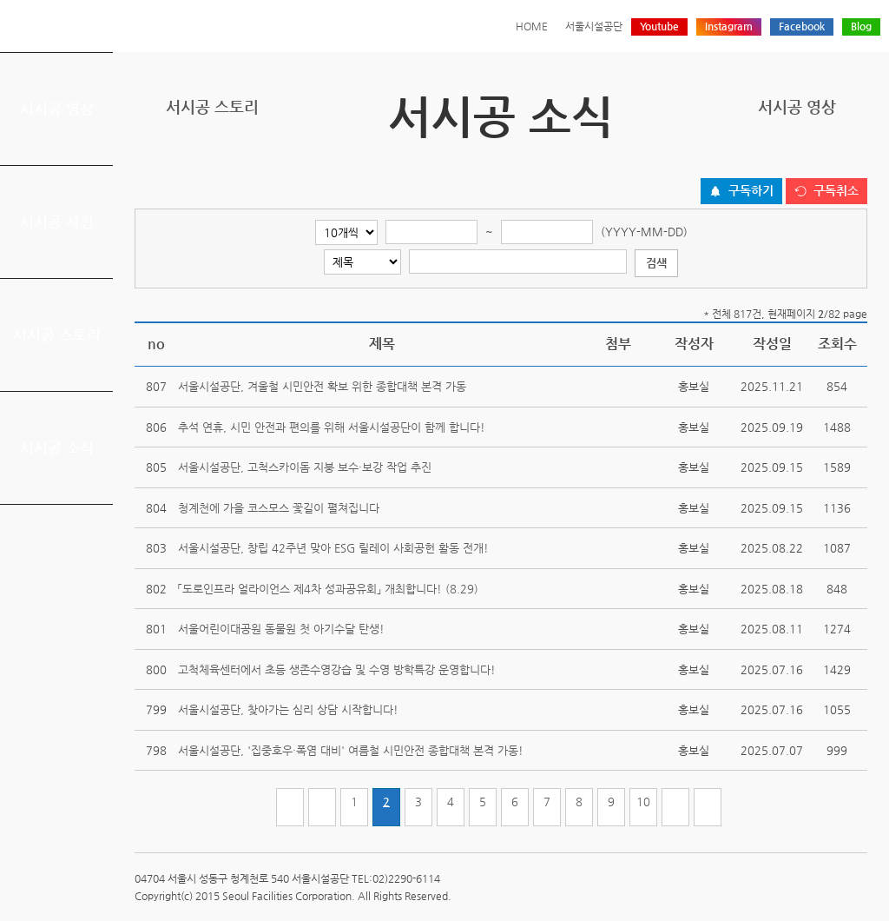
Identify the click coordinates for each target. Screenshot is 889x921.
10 (643, 801)
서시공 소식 (57, 447)
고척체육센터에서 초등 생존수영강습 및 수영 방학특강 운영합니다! (337, 669)
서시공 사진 (57, 221)
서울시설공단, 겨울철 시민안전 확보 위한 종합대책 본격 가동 (322, 386)
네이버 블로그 (830, 159)
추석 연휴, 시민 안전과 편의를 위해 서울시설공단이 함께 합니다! (331, 427)
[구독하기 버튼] (741, 191)
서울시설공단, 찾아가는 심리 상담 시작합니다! (288, 709)
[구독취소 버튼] (826, 191)
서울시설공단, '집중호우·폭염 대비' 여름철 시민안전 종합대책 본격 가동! (351, 750)
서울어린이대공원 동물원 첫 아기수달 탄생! (281, 628)
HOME (532, 26)
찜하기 (856, 159)
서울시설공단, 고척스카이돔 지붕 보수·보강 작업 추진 (304, 467)
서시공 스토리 (57, 334)
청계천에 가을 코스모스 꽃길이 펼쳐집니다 (278, 507)
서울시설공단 (593, 26)
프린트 (749, 159)
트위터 (776, 159)
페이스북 (803, 159)
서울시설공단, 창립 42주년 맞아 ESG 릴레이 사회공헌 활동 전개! (333, 547)
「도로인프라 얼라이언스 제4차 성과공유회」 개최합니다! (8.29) (328, 588)
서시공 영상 (57, 108)
